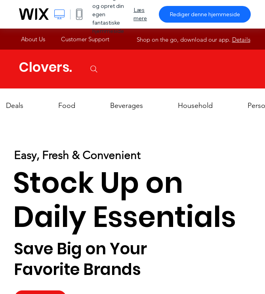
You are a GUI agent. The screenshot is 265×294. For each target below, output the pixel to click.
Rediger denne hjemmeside (205, 14)
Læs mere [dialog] (140, 14)
